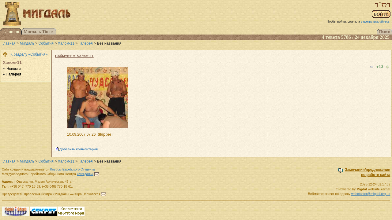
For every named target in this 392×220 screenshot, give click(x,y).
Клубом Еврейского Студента (72, 169)
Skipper (104, 134)
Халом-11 (66, 43)
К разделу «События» (28, 54)
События (46, 43)
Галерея (86, 43)
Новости (13, 69)
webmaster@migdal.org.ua (370, 194)
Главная (9, 43)
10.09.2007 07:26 (81, 134)
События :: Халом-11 (74, 55)
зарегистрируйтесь (375, 21)
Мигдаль (27, 43)
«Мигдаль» (85, 174)
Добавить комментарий (78, 149)
